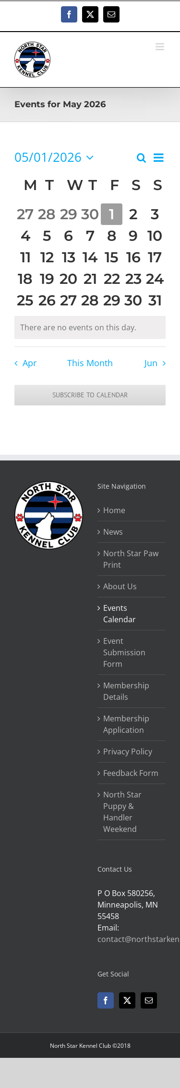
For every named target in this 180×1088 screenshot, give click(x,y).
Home (114, 510)
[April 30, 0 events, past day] (90, 214)
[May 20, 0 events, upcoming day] (68, 279)
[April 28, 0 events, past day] (47, 214)
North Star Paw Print (130, 559)
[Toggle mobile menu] (161, 47)
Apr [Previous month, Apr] (29, 363)
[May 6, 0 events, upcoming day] (68, 236)
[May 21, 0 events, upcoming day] (90, 279)
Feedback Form (130, 773)
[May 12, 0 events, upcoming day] (47, 257)
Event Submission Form (124, 652)
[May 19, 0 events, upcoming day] (47, 279)
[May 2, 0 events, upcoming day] (133, 214)
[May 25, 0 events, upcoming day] (25, 300)
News (113, 532)
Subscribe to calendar (90, 395)
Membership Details (126, 691)
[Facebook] (105, 1000)
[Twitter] (127, 1000)
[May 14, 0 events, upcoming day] (90, 257)
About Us (120, 586)
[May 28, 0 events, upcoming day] (90, 300)
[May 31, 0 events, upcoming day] (155, 300)
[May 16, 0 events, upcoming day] (133, 257)
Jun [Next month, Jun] (150, 363)
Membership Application (126, 724)
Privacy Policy (127, 751)
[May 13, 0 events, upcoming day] (68, 257)
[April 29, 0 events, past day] (68, 214)
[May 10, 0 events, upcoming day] (155, 236)
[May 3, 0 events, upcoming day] (155, 214)
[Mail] (149, 1000)
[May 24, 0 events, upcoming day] (155, 279)
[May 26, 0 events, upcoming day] (47, 300)
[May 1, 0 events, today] (111, 214)
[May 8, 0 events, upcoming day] (111, 236)
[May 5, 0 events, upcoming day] (47, 236)
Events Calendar (119, 614)
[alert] (90, 327)
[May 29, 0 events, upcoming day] (111, 300)
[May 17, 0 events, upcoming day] (155, 257)
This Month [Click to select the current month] (90, 363)
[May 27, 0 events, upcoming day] (68, 300)
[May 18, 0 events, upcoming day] (25, 279)
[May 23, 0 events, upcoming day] (133, 279)
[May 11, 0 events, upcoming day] (25, 257)
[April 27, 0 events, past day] (25, 214)
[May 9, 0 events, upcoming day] (133, 236)
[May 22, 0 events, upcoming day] (111, 279)
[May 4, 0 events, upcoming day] (25, 236)
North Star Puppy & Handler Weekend (122, 811)
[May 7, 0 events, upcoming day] (90, 236)
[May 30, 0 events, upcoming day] (133, 300)
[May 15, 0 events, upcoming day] (111, 257)
